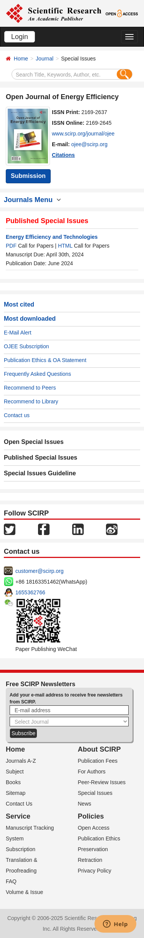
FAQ (11, 881)
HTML (65, 246)
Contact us (17, 415)
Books (13, 782)
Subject (15, 771)
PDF (11, 246)
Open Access (94, 828)
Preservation (93, 849)
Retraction (90, 860)
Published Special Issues (40, 457)
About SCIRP (99, 749)
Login (19, 37)
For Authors (92, 771)
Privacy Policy (94, 871)
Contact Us (19, 804)
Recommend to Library (31, 401)
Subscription (20, 849)
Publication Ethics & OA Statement (45, 360)
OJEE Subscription (26, 346)
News (84, 804)
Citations (63, 155)
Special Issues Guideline (40, 473)
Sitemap (15, 793)
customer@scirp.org (39, 571)
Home (21, 58)
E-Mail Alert (17, 333)
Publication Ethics (99, 838)
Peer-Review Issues (102, 782)
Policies (91, 816)
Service (18, 816)
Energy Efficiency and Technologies (52, 237)
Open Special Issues (34, 442)
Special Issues (95, 793)
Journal (44, 58)
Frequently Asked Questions (37, 374)
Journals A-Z (21, 761)
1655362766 (30, 592)
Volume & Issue (24, 892)
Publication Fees (98, 761)
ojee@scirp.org (89, 144)
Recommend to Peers (30, 388)
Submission (28, 176)
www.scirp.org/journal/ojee (83, 134)
